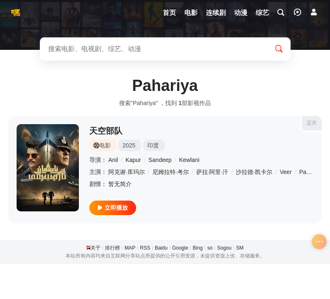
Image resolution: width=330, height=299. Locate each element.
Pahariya (310, 172)
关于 (95, 248)
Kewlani (189, 160)
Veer (286, 172)
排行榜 (112, 248)
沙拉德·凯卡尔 (254, 172)
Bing (198, 248)
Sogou (224, 248)
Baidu (161, 248)
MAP (130, 248)
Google (180, 248)
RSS (145, 248)
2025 (128, 145)
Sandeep (160, 160)
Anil (113, 160)
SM (240, 248)
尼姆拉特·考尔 (170, 172)
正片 (312, 123)
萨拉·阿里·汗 (212, 172)
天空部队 (105, 130)
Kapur (133, 160)
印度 (153, 145)
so (210, 248)
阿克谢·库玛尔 (126, 172)
